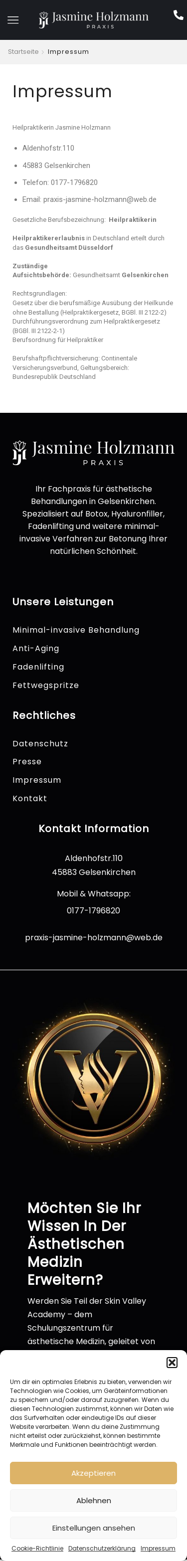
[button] (172, 1363)
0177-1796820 (93, 910)
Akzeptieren (93, 1473)
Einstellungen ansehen (93, 1528)
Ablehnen (93, 1500)
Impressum (158, 1548)
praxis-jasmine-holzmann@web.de (94, 937)
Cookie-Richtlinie (37, 1548)
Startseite (23, 51)
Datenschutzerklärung (102, 1548)
